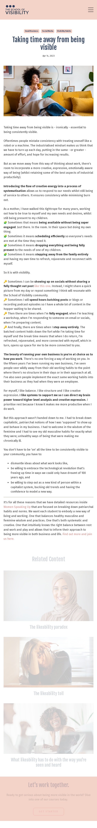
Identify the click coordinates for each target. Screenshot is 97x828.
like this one (42, 286)
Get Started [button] (48, 811)
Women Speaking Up (17, 507)
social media (47, 31)
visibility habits (64, 31)
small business (31, 31)
